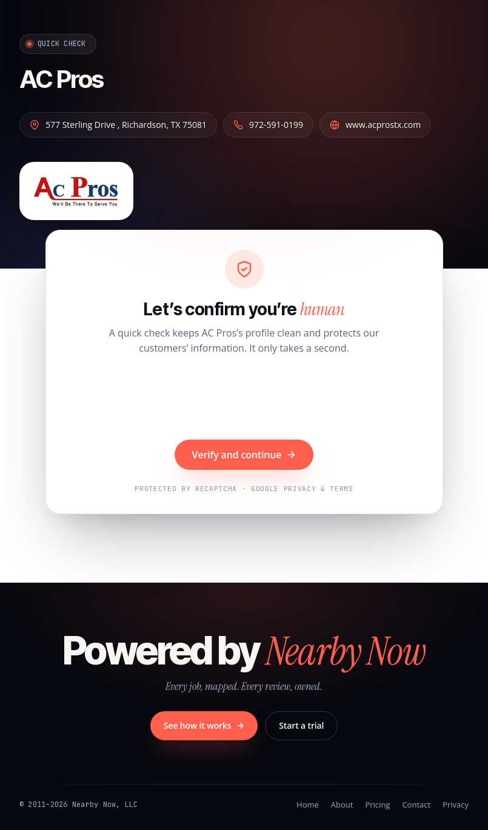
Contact (416, 804)
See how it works (204, 725)
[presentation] (244, 399)
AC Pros (61, 79)
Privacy (456, 804)
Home (307, 804)
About (342, 804)
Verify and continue (244, 454)
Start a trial (301, 725)
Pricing (377, 804)
